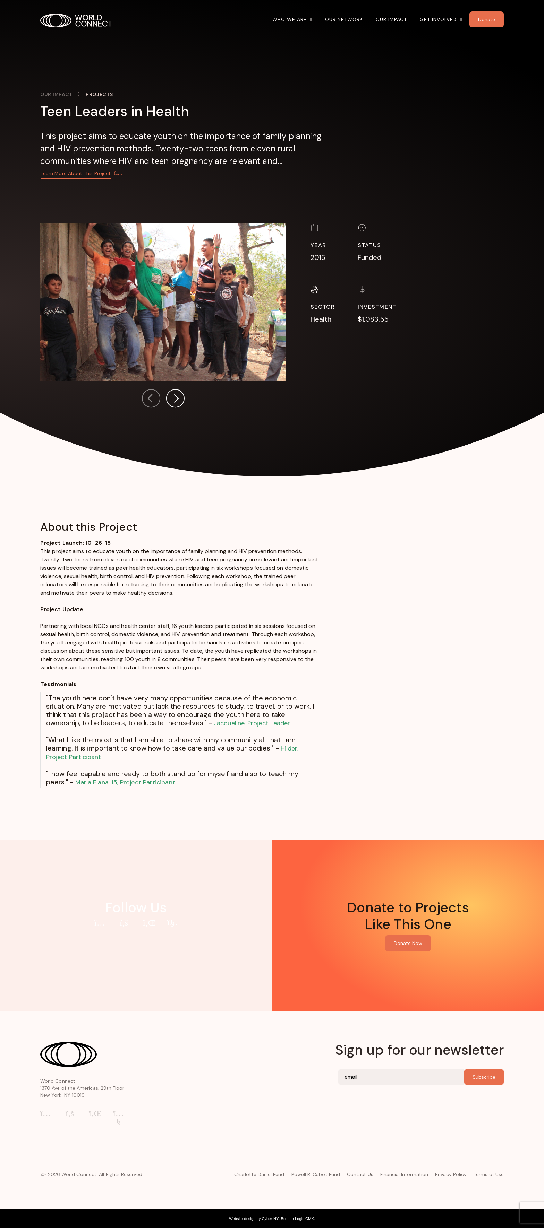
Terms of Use (489, 1174)
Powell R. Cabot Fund (315, 1174)
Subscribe (484, 1077)
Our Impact (391, 19)
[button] (175, 399)
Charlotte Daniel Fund (259, 1174)
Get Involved (438, 19)
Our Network (344, 19)
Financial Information (404, 1174)
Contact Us (360, 1174)
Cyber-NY (270, 1219)
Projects (99, 94)
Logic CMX (304, 1219)
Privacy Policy (451, 1174)
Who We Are (289, 19)
